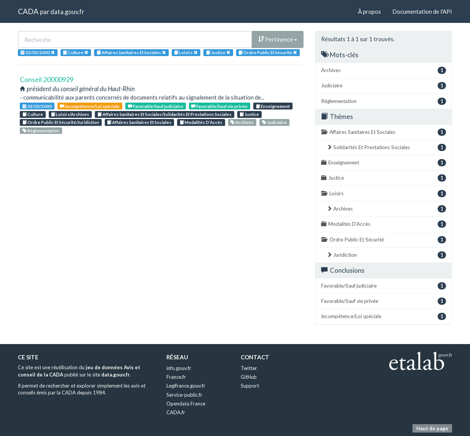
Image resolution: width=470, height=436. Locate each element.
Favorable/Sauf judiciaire (155, 106)
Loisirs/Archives (70, 114)
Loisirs (383, 193)
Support (250, 386)
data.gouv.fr (67, 11)
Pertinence (277, 39)
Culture (32, 114)
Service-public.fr (184, 395)
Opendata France (185, 404)
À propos (369, 11)
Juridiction (386, 255)
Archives (242, 122)
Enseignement (273, 106)
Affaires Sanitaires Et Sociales (139, 122)
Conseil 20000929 (47, 79)
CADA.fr (175, 412)
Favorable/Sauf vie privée (219, 106)
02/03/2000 (37, 106)
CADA (28, 11)
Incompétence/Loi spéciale (90, 106)
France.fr (176, 377)
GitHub (249, 377)
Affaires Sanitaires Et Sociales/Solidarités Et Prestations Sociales (165, 114)
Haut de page (432, 428)
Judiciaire (274, 122)
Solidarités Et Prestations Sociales (386, 147)
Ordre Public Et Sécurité (383, 239)
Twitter (249, 368)
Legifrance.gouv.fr (185, 386)
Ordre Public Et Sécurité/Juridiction (60, 122)
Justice (249, 114)
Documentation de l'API (422, 11)
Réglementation (40, 130)
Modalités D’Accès (201, 122)
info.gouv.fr (178, 368)
